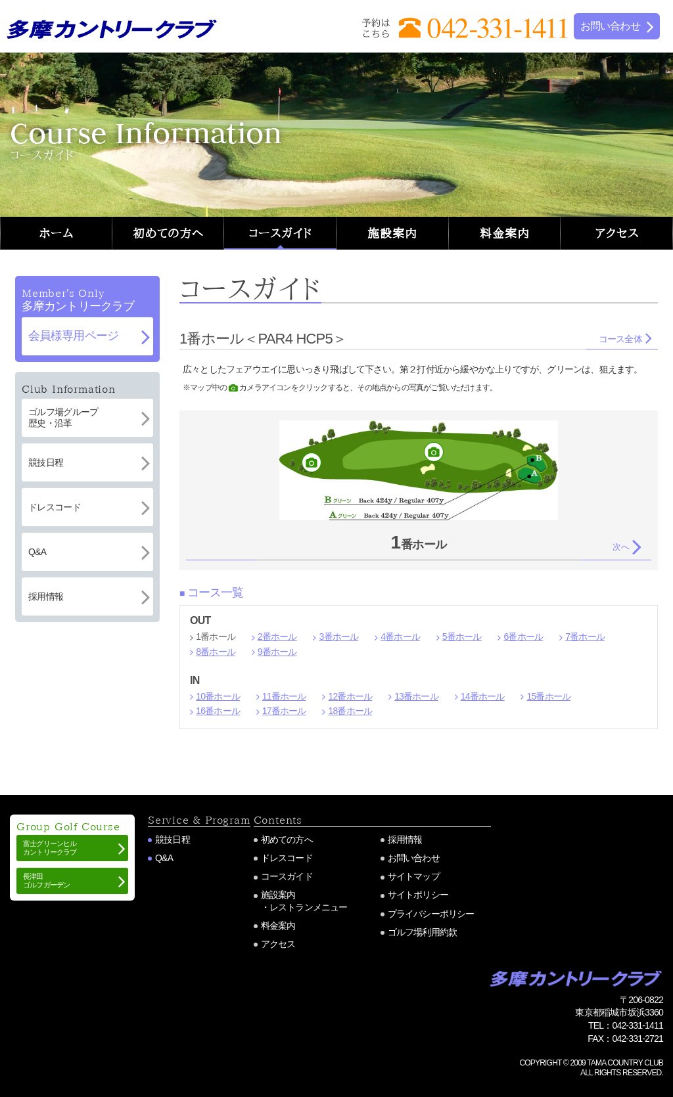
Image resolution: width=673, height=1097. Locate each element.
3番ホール (339, 636)
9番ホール (277, 651)
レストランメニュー (308, 907)
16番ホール (218, 710)
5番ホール (462, 636)
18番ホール (350, 710)
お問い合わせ (414, 858)
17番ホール (284, 710)
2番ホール (277, 636)
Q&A (164, 858)
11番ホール (284, 696)
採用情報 (405, 839)
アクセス (617, 233)
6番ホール (523, 636)
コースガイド (280, 233)
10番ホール (218, 696)
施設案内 (392, 233)
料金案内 (505, 233)
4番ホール (400, 636)
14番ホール (483, 696)
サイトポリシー (418, 894)
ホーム (56, 233)
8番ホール (215, 651)
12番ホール (350, 696)
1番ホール (215, 636)
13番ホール (416, 696)
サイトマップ (414, 876)
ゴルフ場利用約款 (422, 932)
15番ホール (548, 696)
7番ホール (585, 636)
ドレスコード (287, 858)
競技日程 (172, 839)
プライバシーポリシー (431, 913)
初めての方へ (168, 233)
